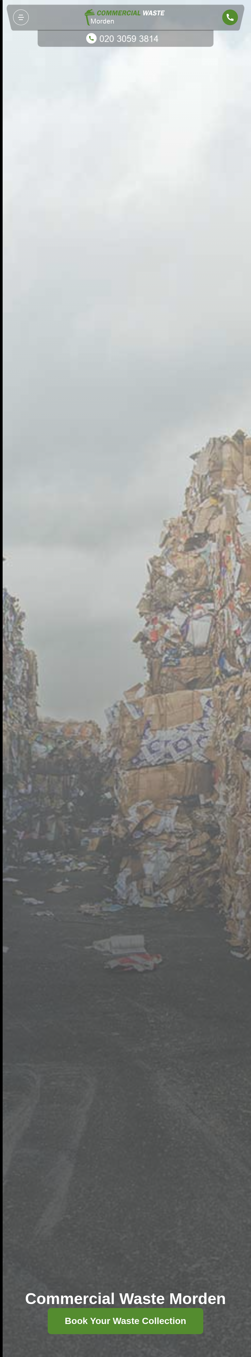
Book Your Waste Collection (125, 1321)
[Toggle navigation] (21, 17)
